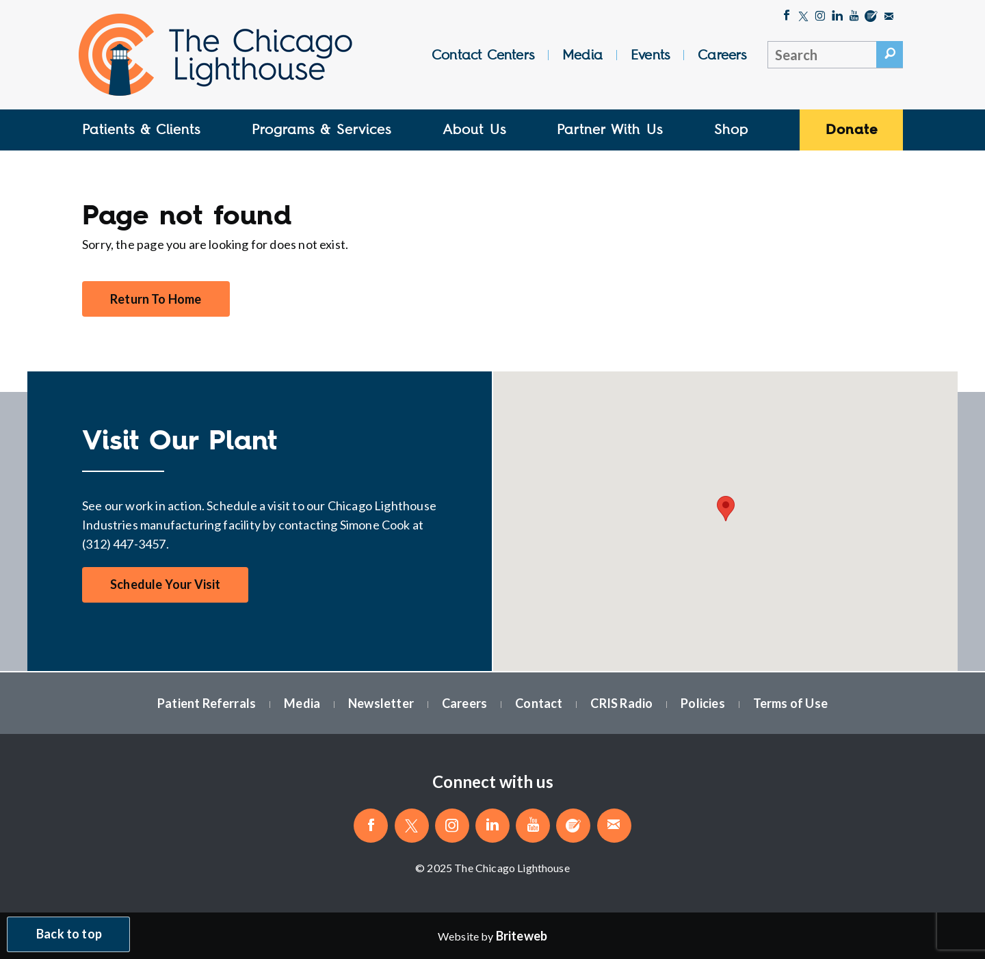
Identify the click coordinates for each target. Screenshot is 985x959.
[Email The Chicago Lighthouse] (889, 17)
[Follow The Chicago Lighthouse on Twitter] (803, 17)
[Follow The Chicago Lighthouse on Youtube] (854, 17)
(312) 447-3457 (124, 543)
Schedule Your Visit (165, 584)
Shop (731, 129)
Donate (852, 129)
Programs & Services (321, 129)
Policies (702, 703)
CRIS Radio (621, 703)
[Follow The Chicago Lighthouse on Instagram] (820, 17)
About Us (474, 129)
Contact (538, 703)
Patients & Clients (141, 129)
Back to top (69, 934)
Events (650, 55)
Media (582, 55)
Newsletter (381, 703)
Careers (722, 55)
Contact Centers (483, 55)
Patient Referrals (206, 703)
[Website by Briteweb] (521, 935)
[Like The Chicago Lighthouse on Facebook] (786, 17)
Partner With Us (610, 129)
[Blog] (871, 17)
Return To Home (156, 298)
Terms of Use (790, 703)
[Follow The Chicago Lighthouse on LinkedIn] (837, 17)
